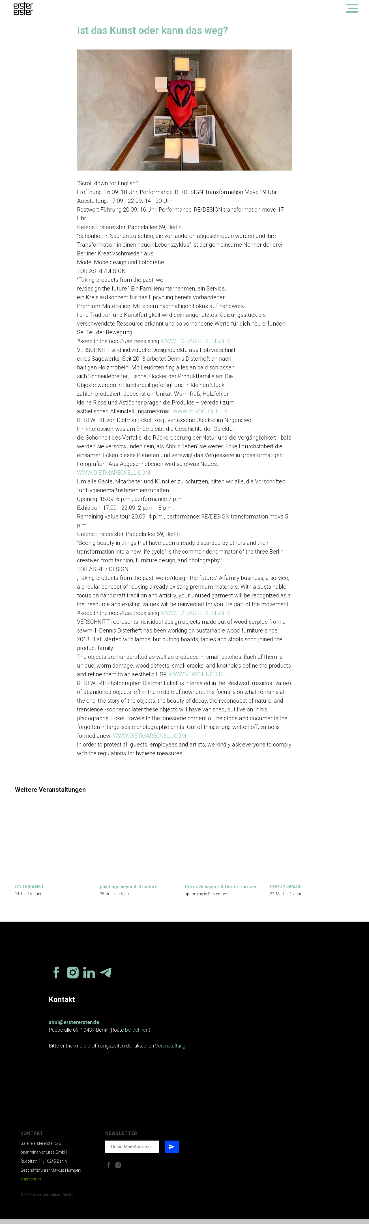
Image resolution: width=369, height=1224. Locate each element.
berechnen (137, 1035)
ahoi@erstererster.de (74, 1027)
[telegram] (105, 977)
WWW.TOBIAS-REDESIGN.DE (196, 343)
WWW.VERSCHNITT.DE (200, 413)
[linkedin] (89, 977)
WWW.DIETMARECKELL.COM (113, 475)
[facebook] (56, 977)
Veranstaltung (170, 1051)
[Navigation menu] (352, 8)
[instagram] (72, 977)
